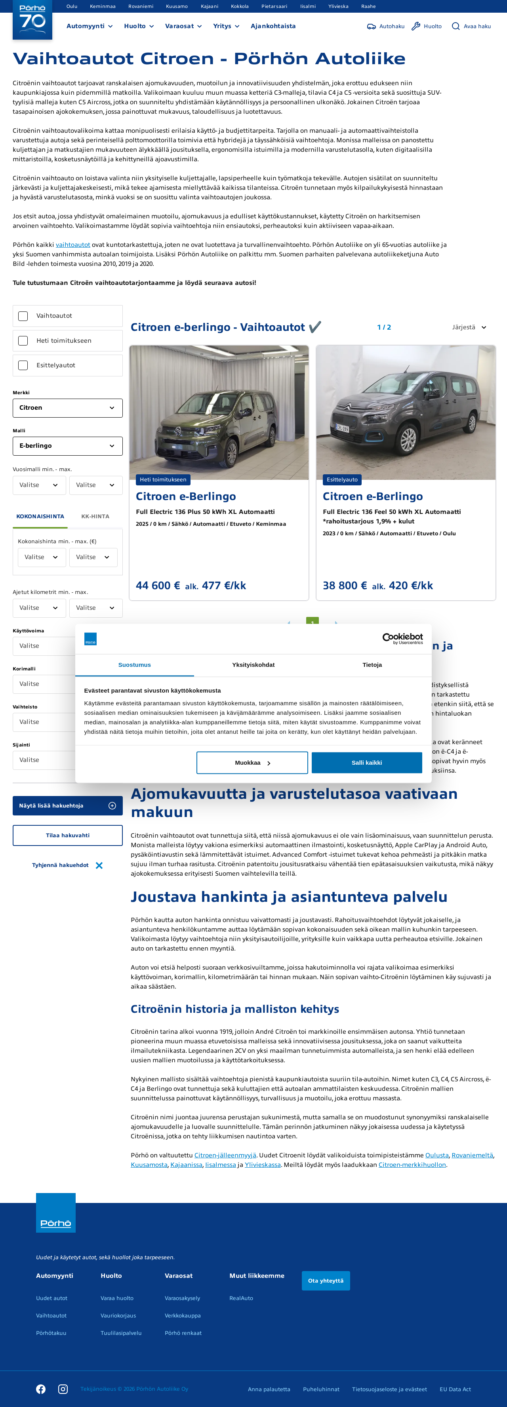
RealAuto (241, 1298)
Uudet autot (51, 1298)
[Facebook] (41, 1388)
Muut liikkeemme (256, 1275)
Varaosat (179, 26)
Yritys (222, 26)
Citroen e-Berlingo (186, 496)
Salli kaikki (367, 762)
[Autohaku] (386, 26)
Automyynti (86, 26)
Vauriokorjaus (118, 1316)
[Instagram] (63, 1388)
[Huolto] (426, 26)
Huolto (135, 26)
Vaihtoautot (51, 1316)
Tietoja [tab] (372, 664)
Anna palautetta (269, 1389)
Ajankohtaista (273, 26)
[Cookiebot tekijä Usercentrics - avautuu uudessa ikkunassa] (388, 639)
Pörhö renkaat (183, 1333)
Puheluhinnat (321, 1389)
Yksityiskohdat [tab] (253, 664)
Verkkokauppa (183, 1316)
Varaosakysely (182, 1298)
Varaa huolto (117, 1298)
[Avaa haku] (471, 26)
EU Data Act (455, 1389)
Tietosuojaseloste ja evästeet (389, 1389)
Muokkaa (252, 762)
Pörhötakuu (51, 1333)
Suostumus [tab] (134, 664)
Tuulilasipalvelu (121, 1333)
